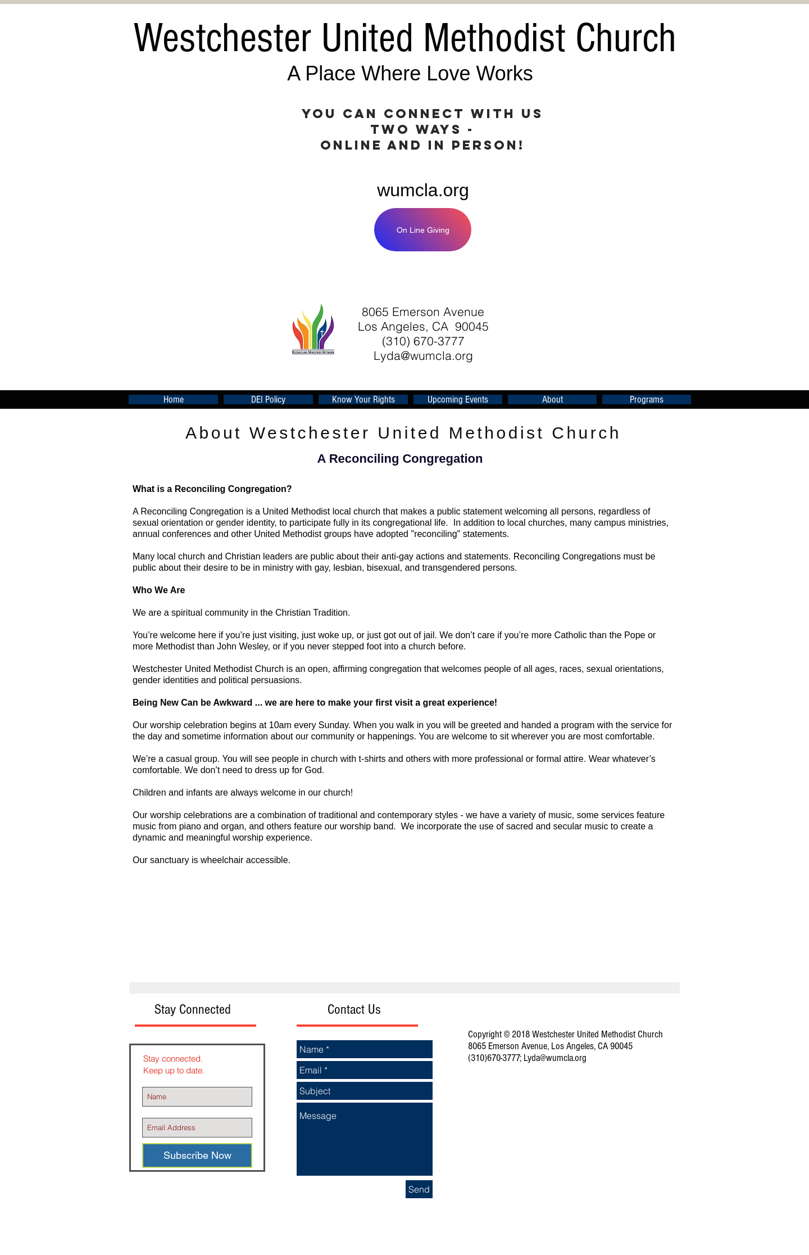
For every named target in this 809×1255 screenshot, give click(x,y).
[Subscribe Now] (197, 1155)
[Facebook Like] (541, 279)
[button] (457, 399)
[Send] (419, 1189)
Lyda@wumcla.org (423, 355)
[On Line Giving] (422, 229)
